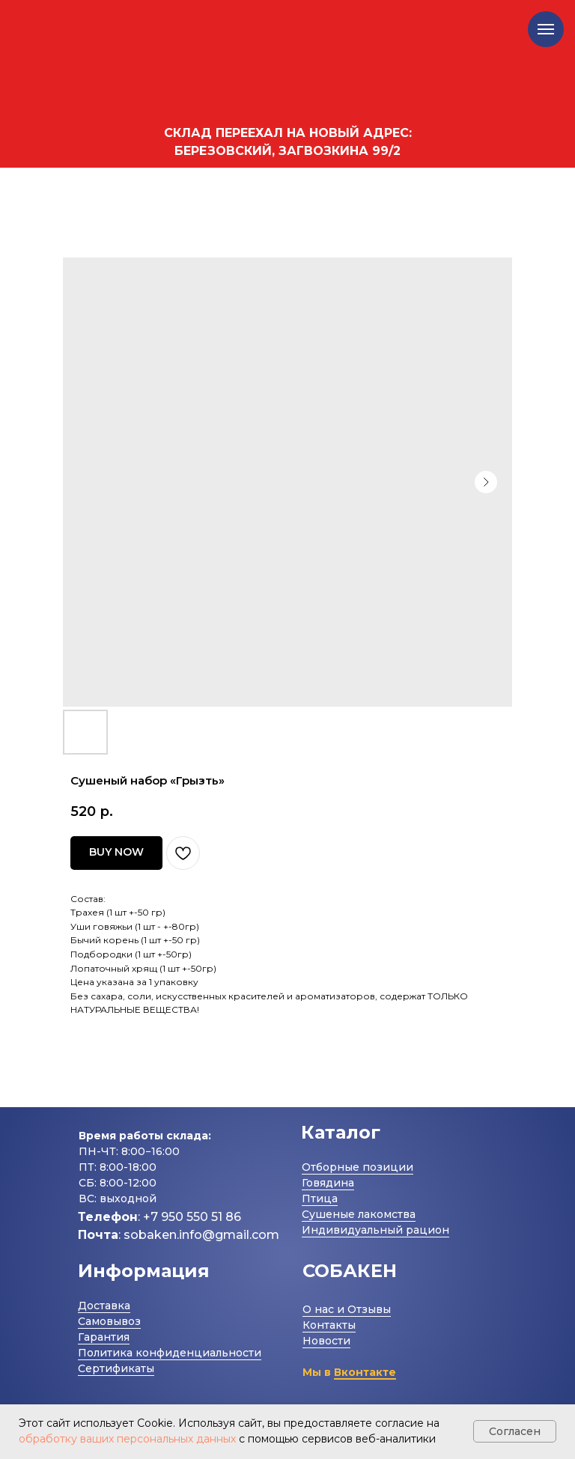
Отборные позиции (357, 1167)
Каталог (340, 1132)
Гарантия (104, 1337)
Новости (326, 1340)
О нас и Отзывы (346, 1309)
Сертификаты (116, 1368)
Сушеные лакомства (359, 1214)
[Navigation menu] (546, 29)
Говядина (328, 1183)
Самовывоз (109, 1321)
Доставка (104, 1305)
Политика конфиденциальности (169, 1352)
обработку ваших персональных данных (127, 1439)
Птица (320, 1198)
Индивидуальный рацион (375, 1230)
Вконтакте (365, 1372)
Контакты (329, 1325)
